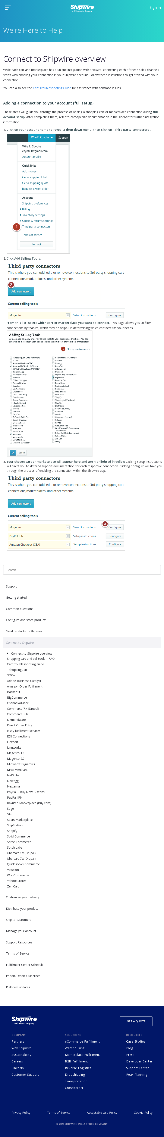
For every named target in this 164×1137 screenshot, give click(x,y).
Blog (129, 1048)
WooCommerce (18, 875)
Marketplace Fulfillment (82, 1055)
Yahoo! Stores (16, 881)
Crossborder (74, 1088)
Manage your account (21, 931)
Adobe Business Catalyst (24, 681)
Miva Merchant (17, 770)
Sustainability (21, 1055)
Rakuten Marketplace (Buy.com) (29, 803)
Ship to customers (18, 920)
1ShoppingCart (17, 670)
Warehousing (74, 1048)
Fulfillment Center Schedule (25, 965)
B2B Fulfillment (76, 1061)
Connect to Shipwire (20, 642)
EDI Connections (18, 736)
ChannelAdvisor (17, 703)
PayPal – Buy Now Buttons (26, 792)
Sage (10, 808)
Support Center (137, 1068)
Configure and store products (26, 620)
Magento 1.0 (16, 753)
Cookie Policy (143, 1113)
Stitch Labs (14, 847)
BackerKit (13, 692)
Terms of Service (17, 953)
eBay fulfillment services (24, 731)
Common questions (19, 609)
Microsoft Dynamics (21, 764)
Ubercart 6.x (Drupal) (21, 853)
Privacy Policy (21, 1113)
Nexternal (13, 786)
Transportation (76, 1081)
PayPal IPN (14, 797)
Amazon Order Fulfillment (24, 686)
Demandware (16, 720)
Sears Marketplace (20, 820)
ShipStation (15, 825)
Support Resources (19, 942)
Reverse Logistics (78, 1068)
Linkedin (18, 1068)
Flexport (12, 742)
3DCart (12, 675)
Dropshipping (75, 1074)
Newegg (13, 781)
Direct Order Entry (19, 725)
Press (130, 1055)
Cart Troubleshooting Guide (52, 88)
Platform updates (18, 987)
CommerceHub (17, 714)
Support (11, 586)
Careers (17, 1061)
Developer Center (139, 1061)
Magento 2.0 (16, 759)
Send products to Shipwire (24, 631)
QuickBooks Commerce (23, 864)
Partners (18, 1041)
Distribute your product (22, 908)
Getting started (16, 597)
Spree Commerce (19, 842)
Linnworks (14, 747)
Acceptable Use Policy (102, 1113)
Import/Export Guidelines (23, 976)
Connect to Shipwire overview (31, 653)
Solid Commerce (18, 836)
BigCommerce (17, 697)
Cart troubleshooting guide (25, 664)
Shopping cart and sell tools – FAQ (31, 659)
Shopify (12, 831)
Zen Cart (13, 886)
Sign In (155, 7)
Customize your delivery (22, 897)
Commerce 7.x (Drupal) (23, 709)
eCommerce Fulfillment (82, 1041)
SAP (10, 814)
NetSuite (13, 775)
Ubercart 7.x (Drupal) (21, 858)
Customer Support (25, 1074)
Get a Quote (136, 1021)
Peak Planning (136, 1074)
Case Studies (135, 1041)
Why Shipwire (21, 1048)
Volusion (13, 870)
